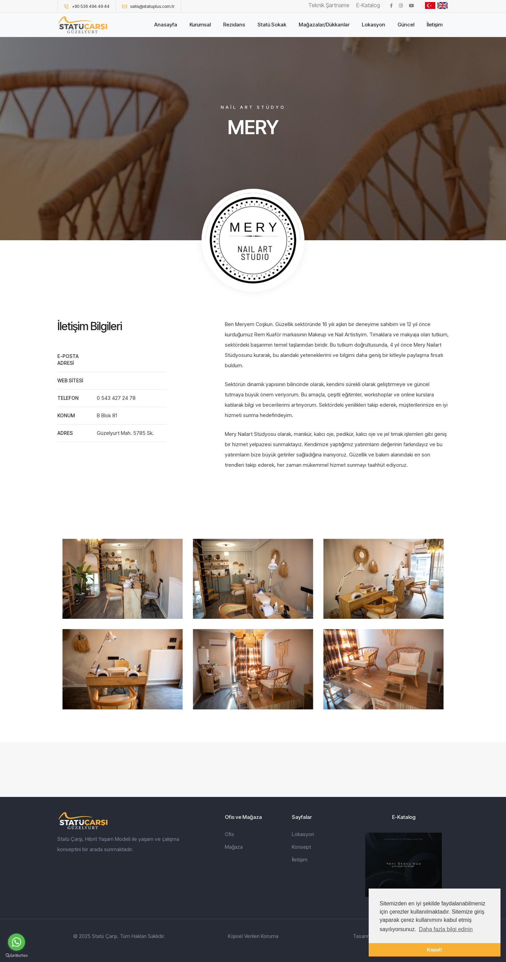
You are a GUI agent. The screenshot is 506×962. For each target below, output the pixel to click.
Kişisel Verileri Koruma (253, 936)
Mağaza (234, 847)
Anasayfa (165, 24)
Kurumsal (200, 24)
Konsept (301, 847)
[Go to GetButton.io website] (16, 955)
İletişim (434, 24)
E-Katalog (368, 5)
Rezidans (234, 24)
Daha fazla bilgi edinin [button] (446, 929)
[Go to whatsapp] (16, 942)
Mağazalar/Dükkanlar (324, 24)
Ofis (229, 834)
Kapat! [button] (434, 949)
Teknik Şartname (328, 5)
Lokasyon (373, 24)
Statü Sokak (271, 24)
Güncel (406, 24)
